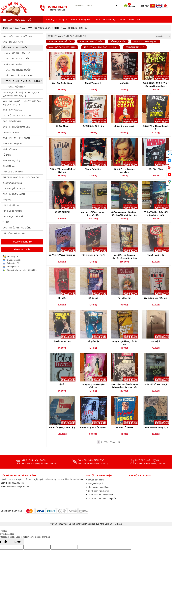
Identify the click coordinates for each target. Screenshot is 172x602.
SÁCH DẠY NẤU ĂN (12, 110)
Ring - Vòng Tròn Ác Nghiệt (93, 427)
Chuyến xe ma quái (62, 341)
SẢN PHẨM (20, 28)
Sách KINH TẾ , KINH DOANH (17, 138)
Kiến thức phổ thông (12, 183)
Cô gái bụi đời (124, 298)
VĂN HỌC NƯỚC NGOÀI (39, 28)
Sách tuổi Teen (10, 149)
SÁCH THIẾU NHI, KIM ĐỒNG (17, 227)
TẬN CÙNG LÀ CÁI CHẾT (93, 255)
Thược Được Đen (93, 169)
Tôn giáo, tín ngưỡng (12, 211)
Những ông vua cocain (124, 126)
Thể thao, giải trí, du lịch (14, 188)
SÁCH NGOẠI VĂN (12, 121)
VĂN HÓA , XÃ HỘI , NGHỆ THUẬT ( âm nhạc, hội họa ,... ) (22, 103)
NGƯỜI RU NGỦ (62, 212)
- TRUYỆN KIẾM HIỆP (14, 87)
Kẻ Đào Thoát (62, 126)
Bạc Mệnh (155, 341)
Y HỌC (6, 222)
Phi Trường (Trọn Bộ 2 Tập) (62, 427)
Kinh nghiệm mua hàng (98, 487)
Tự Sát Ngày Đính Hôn (93, 126)
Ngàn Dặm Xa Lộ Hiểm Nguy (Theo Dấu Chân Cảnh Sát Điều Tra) (124, 387)
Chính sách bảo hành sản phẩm (102, 498)
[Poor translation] (17, 541)
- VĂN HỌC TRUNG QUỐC (17, 70)
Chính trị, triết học (11, 205)
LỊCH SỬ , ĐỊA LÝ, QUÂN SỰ (17, 115)
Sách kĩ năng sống (11, 160)
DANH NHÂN (9, 166)
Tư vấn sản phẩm (96, 480)
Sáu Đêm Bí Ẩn (156, 169)
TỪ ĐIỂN (7, 155)
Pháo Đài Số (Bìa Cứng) (156, 384)
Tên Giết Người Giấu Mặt (155, 298)
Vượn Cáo (124, 83)
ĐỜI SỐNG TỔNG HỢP (14, 233)
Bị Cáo (62, 384)
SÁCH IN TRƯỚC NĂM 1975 (16, 127)
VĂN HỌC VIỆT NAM (13, 42)
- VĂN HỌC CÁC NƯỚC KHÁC (18, 75)
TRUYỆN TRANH (11, 132)
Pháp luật (7, 199)
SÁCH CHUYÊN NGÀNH (14, 194)
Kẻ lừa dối (93, 298)
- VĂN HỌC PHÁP (12, 64)
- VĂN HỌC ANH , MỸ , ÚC (16, 53)
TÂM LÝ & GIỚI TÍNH (13, 171)
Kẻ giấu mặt (93, 341)
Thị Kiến (62, 298)
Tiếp (106, 442)
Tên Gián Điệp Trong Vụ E (155, 427)
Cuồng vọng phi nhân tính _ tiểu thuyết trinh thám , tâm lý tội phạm (124, 215)
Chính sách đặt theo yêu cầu (100, 495)
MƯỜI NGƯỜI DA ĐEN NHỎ (62, 255)
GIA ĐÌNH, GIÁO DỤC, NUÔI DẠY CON (22, 177)
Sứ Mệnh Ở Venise (124, 427)
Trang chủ (7, 28)
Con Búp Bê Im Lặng (62, 83)
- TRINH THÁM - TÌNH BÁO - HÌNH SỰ (22, 81)
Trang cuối (115, 442)
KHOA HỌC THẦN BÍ (13, 216)
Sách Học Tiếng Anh (12, 143)
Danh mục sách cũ (17, 20)
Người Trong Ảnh (93, 83)
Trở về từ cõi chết (155, 255)
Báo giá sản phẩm (96, 483)
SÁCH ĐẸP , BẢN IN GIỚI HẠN (17, 36)
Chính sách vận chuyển (98, 491)
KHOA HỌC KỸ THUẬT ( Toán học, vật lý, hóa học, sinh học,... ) (21, 94)
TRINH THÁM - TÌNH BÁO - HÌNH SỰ (70, 28)
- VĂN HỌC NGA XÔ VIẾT (16, 58)
